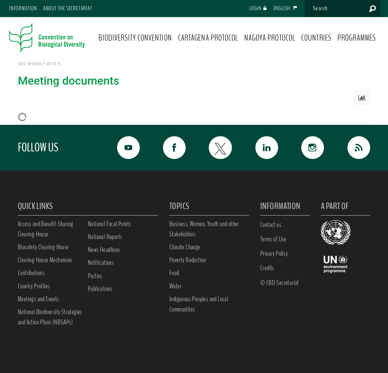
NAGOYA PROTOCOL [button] (270, 38)
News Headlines (104, 249)
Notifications (101, 262)
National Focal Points (109, 223)
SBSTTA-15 (53, 64)
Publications (100, 288)
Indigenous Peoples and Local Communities (198, 304)
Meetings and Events (38, 299)
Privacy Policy (274, 253)
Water (175, 286)
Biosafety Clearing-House (43, 247)
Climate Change (184, 247)
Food (174, 272)
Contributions (31, 272)
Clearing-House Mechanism (45, 259)
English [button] (285, 8)
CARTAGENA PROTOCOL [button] (208, 38)
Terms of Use (273, 239)
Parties (95, 275)
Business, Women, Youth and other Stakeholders (204, 229)
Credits (267, 267)
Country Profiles (34, 286)
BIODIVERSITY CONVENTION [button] (135, 38)
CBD (20, 64)
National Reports (105, 236)
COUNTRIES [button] (316, 38)
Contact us (270, 224)
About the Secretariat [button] (67, 8)
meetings (35, 64)
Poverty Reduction (187, 259)
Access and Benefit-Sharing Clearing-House (45, 229)
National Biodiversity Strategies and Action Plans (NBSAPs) (50, 317)
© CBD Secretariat (279, 282)
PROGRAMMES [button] (357, 38)
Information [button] (23, 8)
